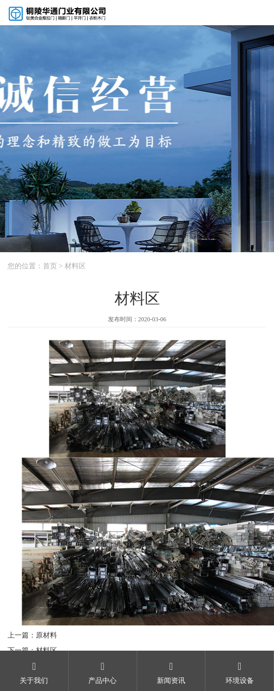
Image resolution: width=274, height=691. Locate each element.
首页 (50, 266)
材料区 (75, 266)
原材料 (46, 635)
